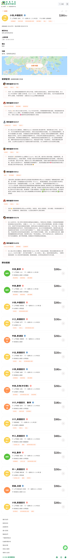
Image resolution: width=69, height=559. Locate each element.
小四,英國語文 (18, 369)
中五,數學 (16, 452)
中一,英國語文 (18, 469)
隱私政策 (5, 545)
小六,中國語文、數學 (21, 402)
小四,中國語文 (16, 15)
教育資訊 (5, 523)
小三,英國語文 (18, 319)
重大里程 (5, 530)
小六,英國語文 (18, 419)
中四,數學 (16, 269)
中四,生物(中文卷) (20, 386)
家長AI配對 (6, 549)
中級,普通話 (17, 336)
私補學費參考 (7, 541)
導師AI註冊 (6, 552)
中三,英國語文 (18, 436)
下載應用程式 (7, 538)
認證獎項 (5, 527)
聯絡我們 (5, 534)
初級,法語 (16, 486)
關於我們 (5, 519)
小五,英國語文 (18, 352)
